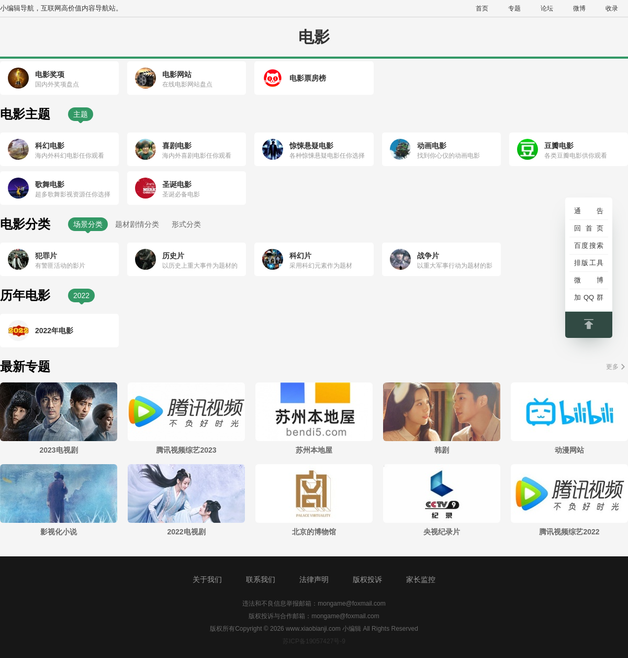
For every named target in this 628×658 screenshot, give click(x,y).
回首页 (588, 228)
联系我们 (260, 579)
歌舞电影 (49, 184)
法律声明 (314, 579)
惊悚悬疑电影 (311, 145)
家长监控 (420, 579)
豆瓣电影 (559, 145)
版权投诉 (367, 579)
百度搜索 (588, 245)
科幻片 (300, 255)
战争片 (428, 255)
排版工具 (588, 263)
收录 (611, 8)
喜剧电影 (177, 145)
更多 (612, 366)
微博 (579, 8)
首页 (482, 8)
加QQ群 (588, 297)
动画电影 (431, 145)
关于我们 (207, 579)
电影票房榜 (307, 78)
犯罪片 (46, 255)
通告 (588, 211)
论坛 (547, 8)
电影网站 (177, 74)
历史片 (173, 255)
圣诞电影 (177, 184)
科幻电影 (49, 145)
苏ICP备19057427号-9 (314, 641)
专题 (514, 8)
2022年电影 (54, 330)
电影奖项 (49, 74)
